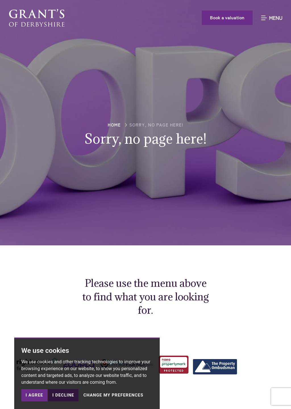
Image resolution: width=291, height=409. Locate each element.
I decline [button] (63, 395)
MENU (271, 17)
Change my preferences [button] (113, 395)
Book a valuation (227, 17)
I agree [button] (34, 395)
